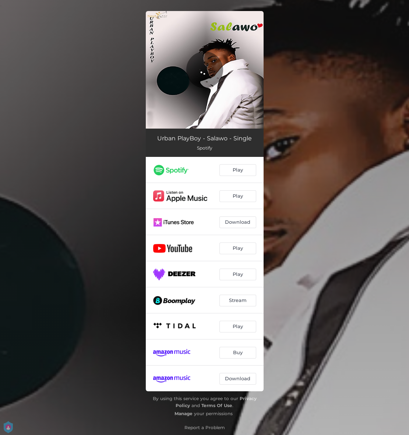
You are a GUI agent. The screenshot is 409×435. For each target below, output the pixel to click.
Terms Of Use (216, 405)
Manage (183, 413)
